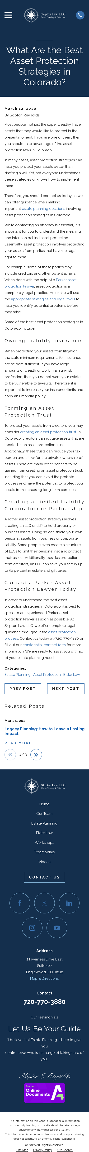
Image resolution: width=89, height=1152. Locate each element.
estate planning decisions (43, 208)
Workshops (44, 842)
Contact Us (44, 877)
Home (44, 804)
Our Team (44, 813)
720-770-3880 (44, 1001)
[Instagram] (32, 927)
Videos (44, 862)
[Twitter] (44, 903)
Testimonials (44, 852)
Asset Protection (47, 674)
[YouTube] (57, 927)
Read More (18, 743)
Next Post (66, 688)
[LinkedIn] (69, 903)
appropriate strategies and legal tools (43, 299)
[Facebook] (19, 903)
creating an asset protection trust (48, 432)
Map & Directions (44, 978)
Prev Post (22, 688)
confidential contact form (44, 645)
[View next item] (36, 755)
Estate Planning (18, 674)
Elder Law (71, 674)
